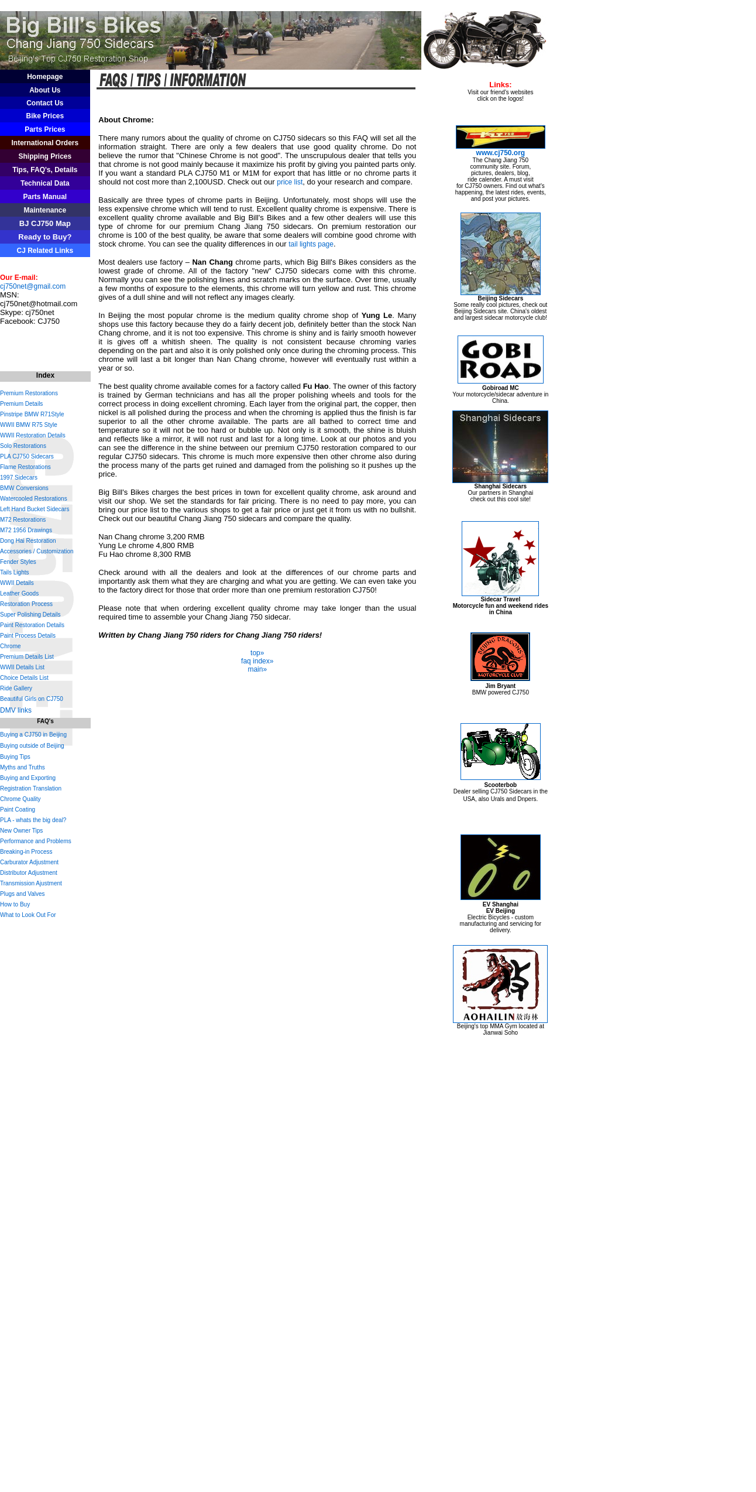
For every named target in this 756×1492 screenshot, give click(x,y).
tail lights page (311, 244)
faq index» (257, 661)
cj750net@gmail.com (33, 286)
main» (257, 669)
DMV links (16, 710)
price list (290, 182)
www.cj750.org (500, 153)
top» (257, 653)
